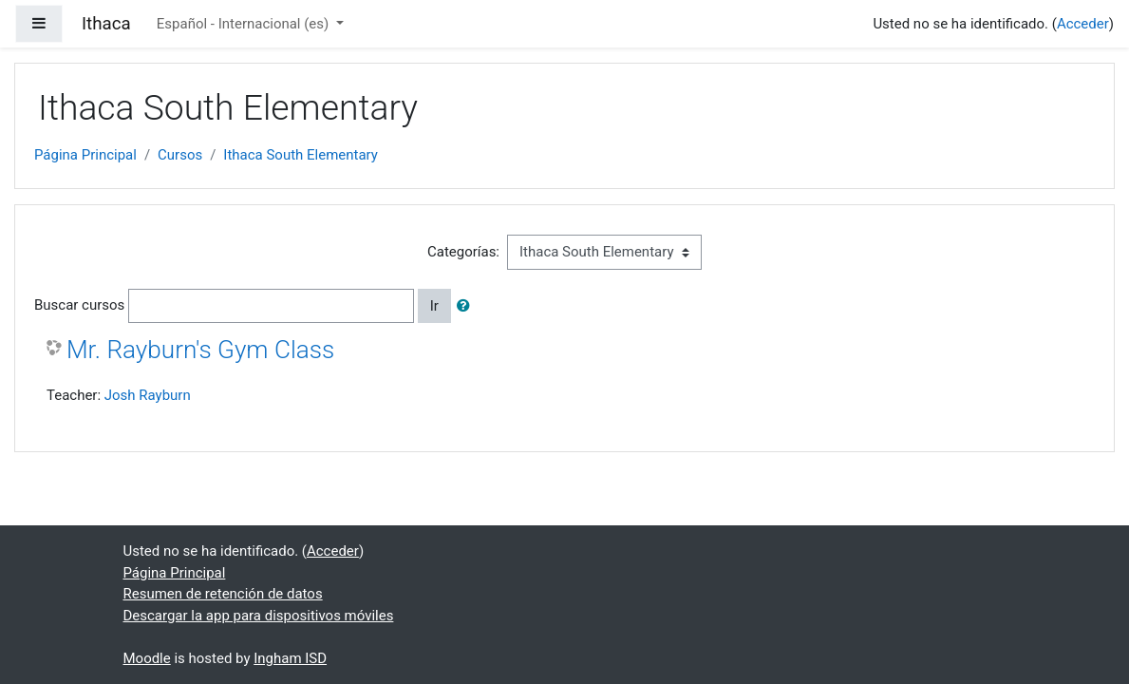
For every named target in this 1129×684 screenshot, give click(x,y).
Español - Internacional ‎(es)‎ (244, 23)
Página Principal (85, 154)
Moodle (147, 658)
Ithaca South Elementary (300, 154)
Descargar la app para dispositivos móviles (258, 615)
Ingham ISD (290, 658)
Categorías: (463, 251)
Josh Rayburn (147, 395)
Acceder (1083, 23)
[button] (467, 306)
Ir (434, 305)
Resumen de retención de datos (223, 593)
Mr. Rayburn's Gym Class (200, 349)
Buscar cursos (79, 305)
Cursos (180, 154)
